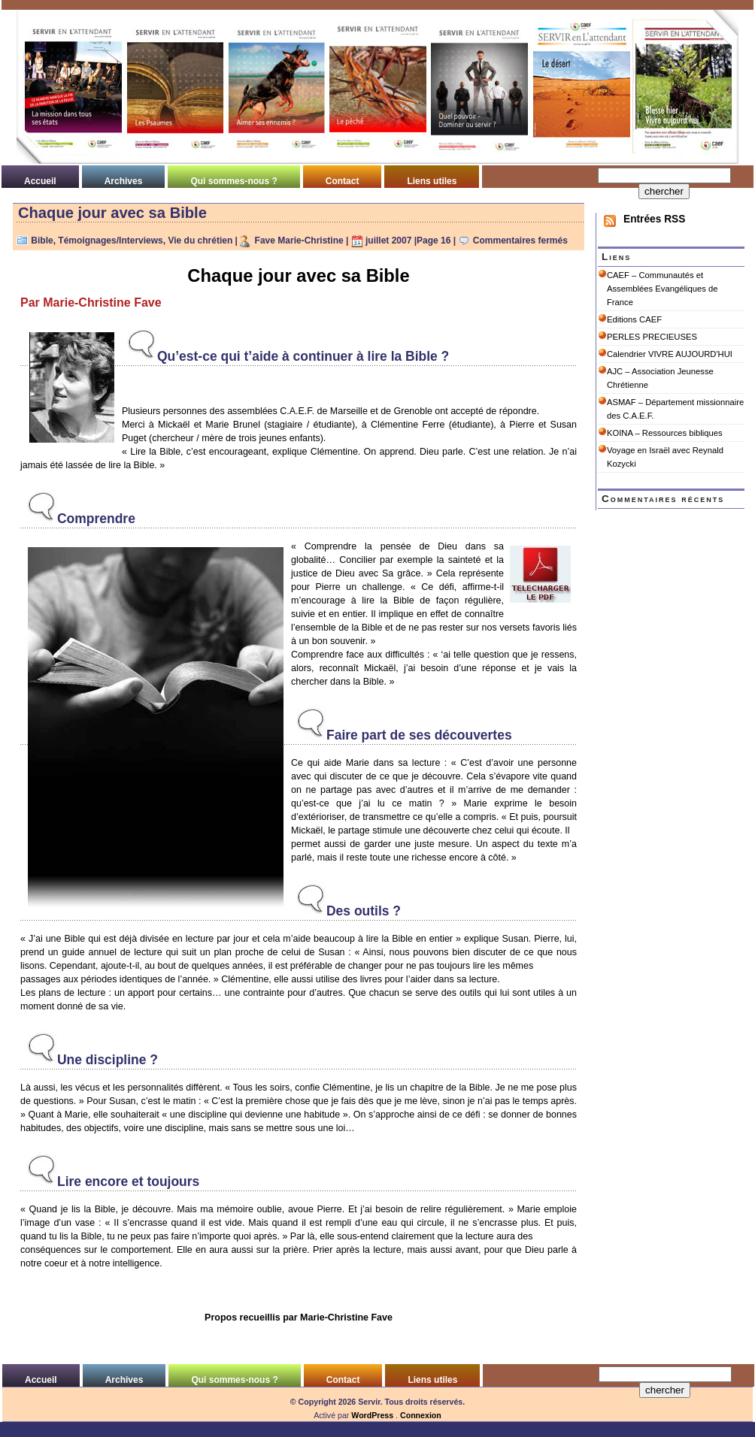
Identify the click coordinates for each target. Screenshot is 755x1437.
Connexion (420, 1415)
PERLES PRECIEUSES (652, 336)
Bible (42, 240)
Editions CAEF (634, 319)
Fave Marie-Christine (299, 240)
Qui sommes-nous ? (233, 181)
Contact (342, 181)
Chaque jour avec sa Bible (112, 212)
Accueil (40, 181)
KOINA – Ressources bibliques (665, 432)
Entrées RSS (654, 219)
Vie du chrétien (200, 240)
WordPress (372, 1415)
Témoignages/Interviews (110, 240)
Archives (124, 181)
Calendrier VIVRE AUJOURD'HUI (669, 353)
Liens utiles (431, 181)
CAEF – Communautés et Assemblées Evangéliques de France (662, 289)
